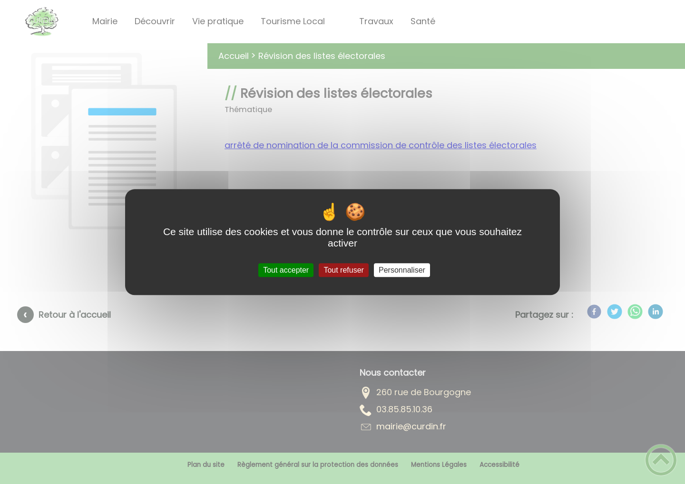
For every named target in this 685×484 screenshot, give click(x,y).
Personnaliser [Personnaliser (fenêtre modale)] (402, 270)
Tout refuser (343, 270)
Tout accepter (286, 270)
